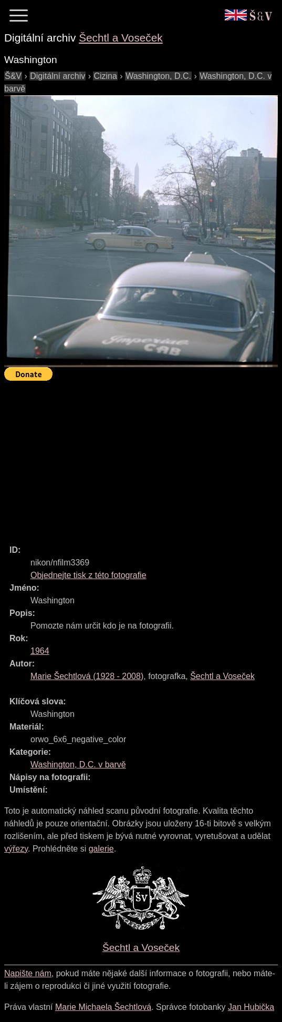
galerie (101, 848)
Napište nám (27, 973)
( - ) (86, 676)
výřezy (16, 848)
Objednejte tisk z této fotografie (88, 575)
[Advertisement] (143, 458)
